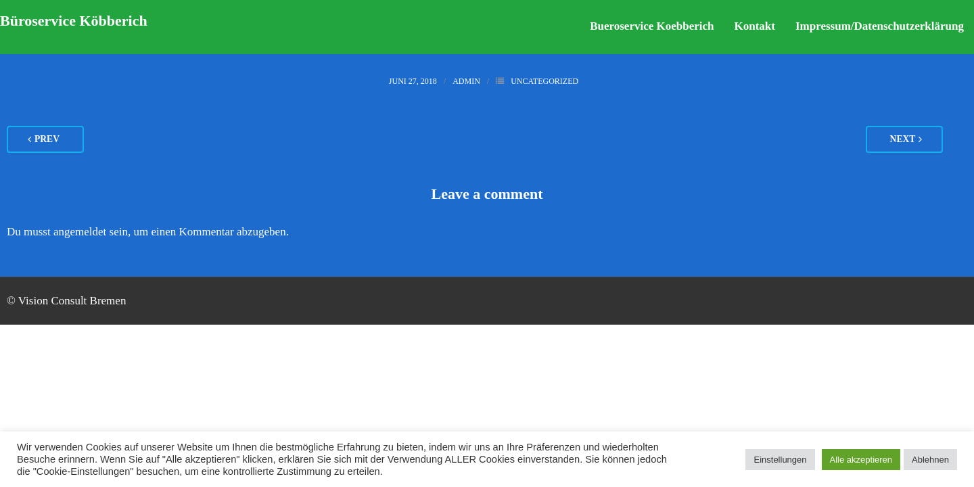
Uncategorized (544, 81)
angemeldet (79, 231)
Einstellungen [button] (779, 460)
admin (466, 81)
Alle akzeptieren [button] (861, 460)
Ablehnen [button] (930, 460)
